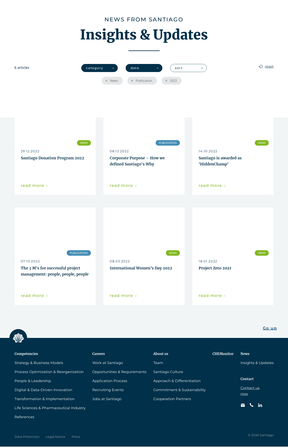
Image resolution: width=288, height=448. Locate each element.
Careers (122, 9)
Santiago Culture (168, 373)
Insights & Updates (257, 364)
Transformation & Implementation (45, 400)
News (204, 9)
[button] (261, 9)
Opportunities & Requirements (119, 373)
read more (34, 186)
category (94, 68)
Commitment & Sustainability (179, 391)
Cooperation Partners (172, 400)
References (24, 418)
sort (179, 68)
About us (147, 9)
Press (76, 438)
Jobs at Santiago (107, 400)
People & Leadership (33, 382)
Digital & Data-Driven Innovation (43, 391)
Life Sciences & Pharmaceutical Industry (50, 409)
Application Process (109, 382)
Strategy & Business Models (39, 364)
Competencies (92, 9)
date (135, 68)
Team (158, 364)
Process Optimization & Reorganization (49, 373)
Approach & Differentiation (177, 382)
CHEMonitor (177, 9)
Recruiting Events (108, 391)
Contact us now (250, 392)
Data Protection (27, 438)
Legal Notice (55, 438)
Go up (270, 329)
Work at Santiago (107, 364)
